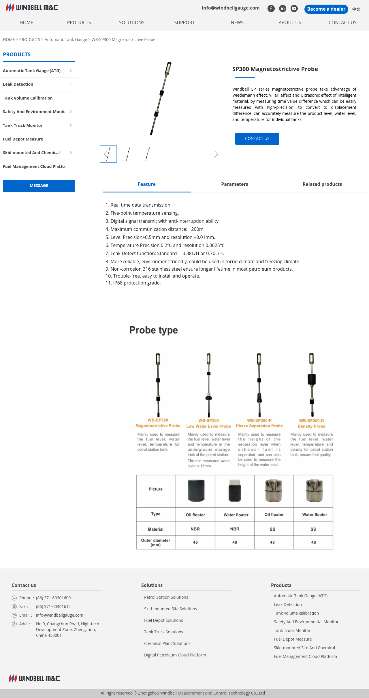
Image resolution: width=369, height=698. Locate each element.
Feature (147, 184)
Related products (322, 184)
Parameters (234, 184)
